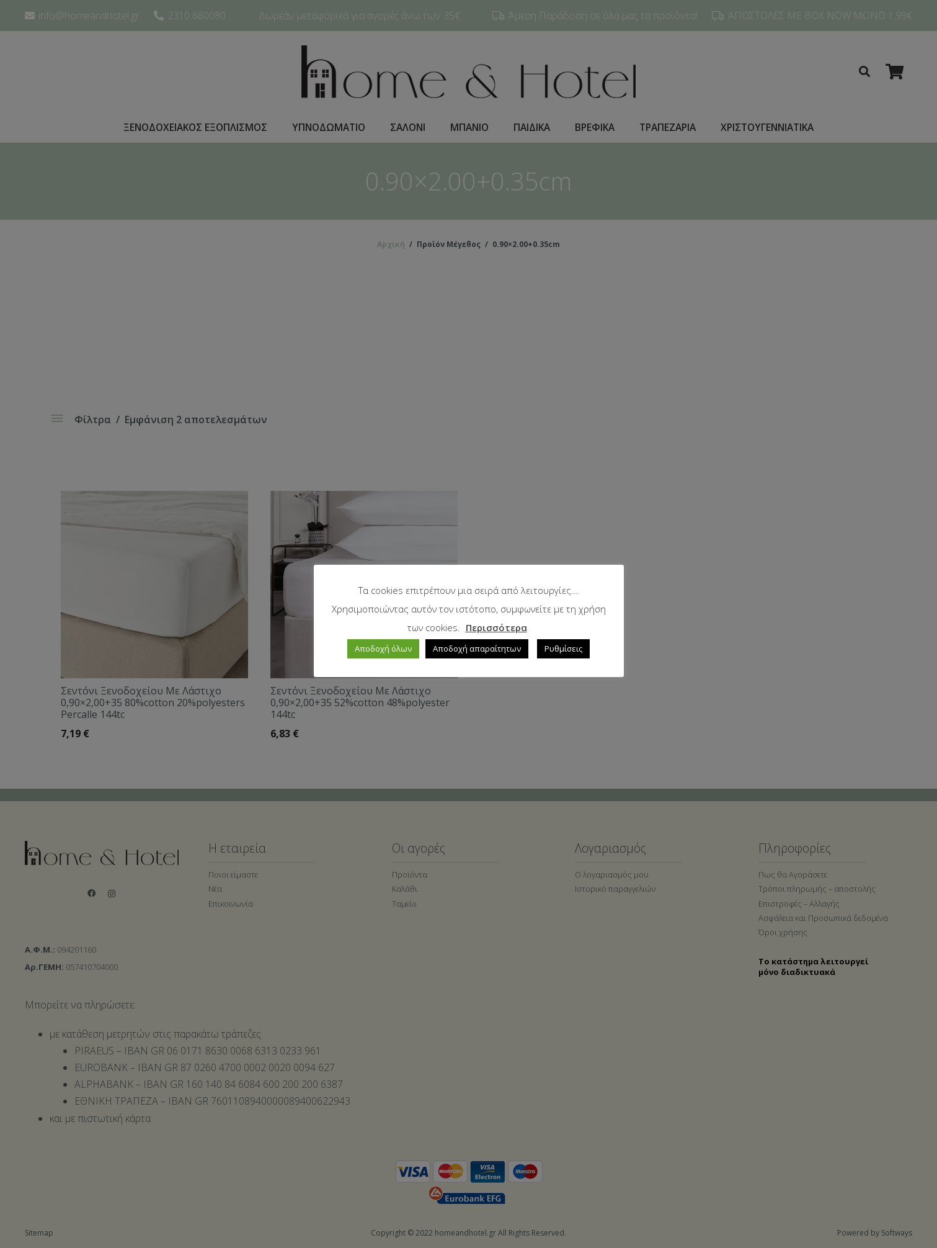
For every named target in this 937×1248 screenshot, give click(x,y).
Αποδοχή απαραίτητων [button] (477, 648)
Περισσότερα (496, 627)
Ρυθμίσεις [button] (563, 648)
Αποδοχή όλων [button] (383, 648)
